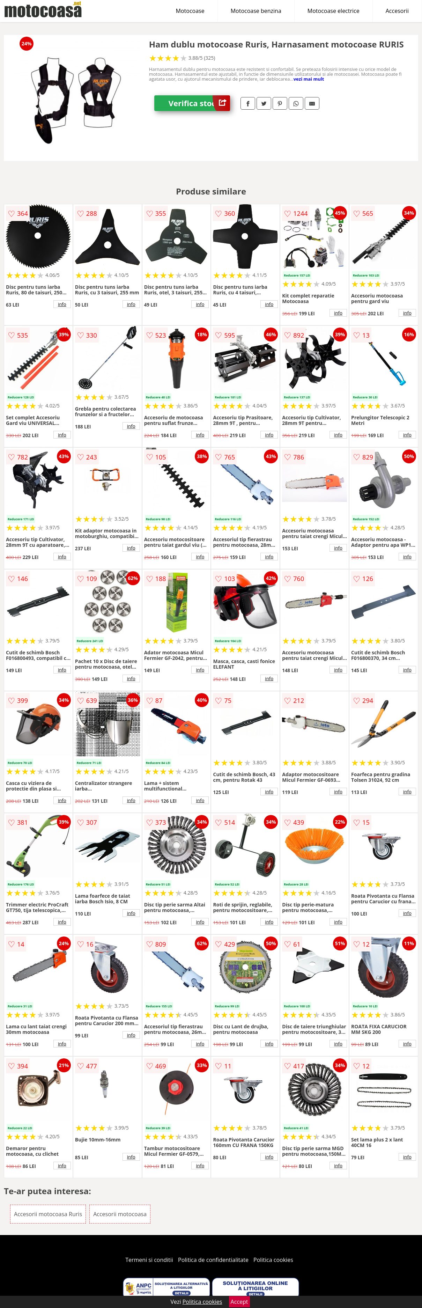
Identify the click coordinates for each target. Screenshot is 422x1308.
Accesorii (397, 11)
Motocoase (190, 11)
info (62, 304)
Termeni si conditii (149, 1260)
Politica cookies (273, 1260)
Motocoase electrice (334, 11)
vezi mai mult (309, 79)
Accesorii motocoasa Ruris (48, 1214)
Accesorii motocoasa (120, 1214)
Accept (239, 1302)
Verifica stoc (199, 103)
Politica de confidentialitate (213, 1260)
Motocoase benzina (256, 11)
